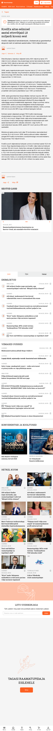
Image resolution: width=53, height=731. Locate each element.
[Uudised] (13, 728)
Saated (3, 413)
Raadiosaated (38, 6)
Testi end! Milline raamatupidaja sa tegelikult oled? (27, 336)
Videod (46, 6)
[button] (22, 613)
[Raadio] (22, 728)
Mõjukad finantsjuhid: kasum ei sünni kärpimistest (22, 416)
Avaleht (4, 6)
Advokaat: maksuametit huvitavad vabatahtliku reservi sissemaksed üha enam (39, 495)
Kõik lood (11, 6)
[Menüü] (4, 728)
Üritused (29, 6)
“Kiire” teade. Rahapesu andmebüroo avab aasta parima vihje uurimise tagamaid (13, 577)
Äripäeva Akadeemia (36, 456)
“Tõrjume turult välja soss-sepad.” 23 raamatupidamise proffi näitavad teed (37, 524)
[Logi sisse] (48, 728)
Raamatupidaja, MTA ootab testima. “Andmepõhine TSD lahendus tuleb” (37, 551)
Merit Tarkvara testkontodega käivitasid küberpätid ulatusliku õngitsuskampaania (13, 524)
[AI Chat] (39, 728)
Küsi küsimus (20, 6)
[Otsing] (30, 728)
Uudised (9, 293)
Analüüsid (10, 283)
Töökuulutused (33, 570)
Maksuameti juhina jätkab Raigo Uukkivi (17, 351)
